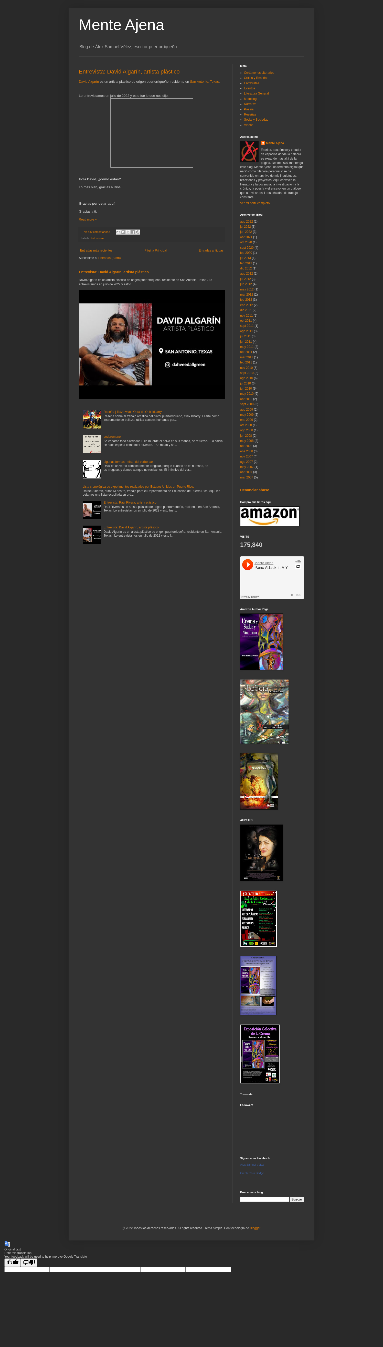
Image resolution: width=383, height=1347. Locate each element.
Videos (248, 125)
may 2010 (247, 393)
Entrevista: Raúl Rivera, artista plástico (130, 502)
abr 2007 (246, 472)
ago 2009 (246, 409)
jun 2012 (246, 284)
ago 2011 (246, 331)
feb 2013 (246, 263)
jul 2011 (245, 336)
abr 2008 (246, 446)
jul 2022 (245, 226)
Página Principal (155, 250)
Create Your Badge (252, 1173)
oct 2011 (246, 320)
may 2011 (247, 347)
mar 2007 (246, 477)
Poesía (248, 109)
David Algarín (89, 81)
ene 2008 (246, 451)
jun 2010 (246, 388)
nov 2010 (246, 368)
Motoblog (250, 99)
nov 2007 (246, 456)
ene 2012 (246, 305)
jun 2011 (246, 341)
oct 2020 (246, 242)
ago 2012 (246, 273)
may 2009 (247, 414)
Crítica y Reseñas (256, 78)
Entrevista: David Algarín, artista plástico (129, 71)
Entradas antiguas (211, 250)
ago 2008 (246, 430)
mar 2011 (246, 357)
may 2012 (247, 289)
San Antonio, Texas (204, 81)
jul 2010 (245, 383)
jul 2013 (245, 258)
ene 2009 (246, 420)
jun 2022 (246, 232)
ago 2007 (246, 462)
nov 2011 (246, 315)
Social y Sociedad (256, 119)
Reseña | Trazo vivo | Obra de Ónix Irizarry (133, 412)
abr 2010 (246, 399)
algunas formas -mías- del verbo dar (128, 462)
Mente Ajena (121, 24)
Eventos (249, 88)
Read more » (88, 219)
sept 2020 (247, 247)
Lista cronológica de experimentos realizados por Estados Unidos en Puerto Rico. (138, 486)
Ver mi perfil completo (255, 203)
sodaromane (112, 436)
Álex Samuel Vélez (252, 1164)
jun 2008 (246, 435)
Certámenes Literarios (259, 73)
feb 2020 (246, 253)
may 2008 (247, 441)
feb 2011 (246, 362)
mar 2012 (246, 294)
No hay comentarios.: (97, 231)
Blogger (255, 1228)
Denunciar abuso (254, 490)
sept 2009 (247, 404)
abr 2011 (246, 352)
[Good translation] (12, 1262)
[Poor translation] (29, 1262)
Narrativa (250, 104)
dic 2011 (246, 310)
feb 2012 (246, 299)
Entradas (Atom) (109, 258)
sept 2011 (247, 326)
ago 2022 (246, 221)
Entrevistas (97, 238)
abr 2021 (246, 237)
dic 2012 (246, 268)
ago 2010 (246, 378)
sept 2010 (247, 373)
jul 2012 (245, 279)
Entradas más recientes (96, 250)
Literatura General (256, 93)
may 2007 (247, 467)
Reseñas (250, 114)
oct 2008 (246, 425)
